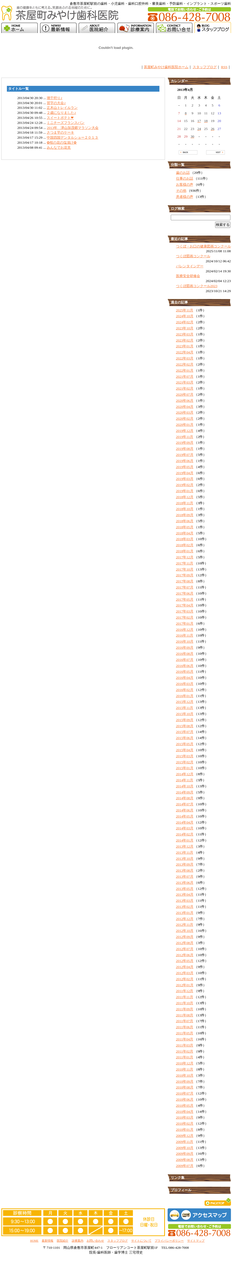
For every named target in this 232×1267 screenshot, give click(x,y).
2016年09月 (184, 647)
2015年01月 (184, 768)
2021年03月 (184, 382)
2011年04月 (184, 1039)
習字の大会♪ (56, 103)
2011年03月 (184, 1045)
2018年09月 (184, 515)
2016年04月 (184, 678)
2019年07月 (184, 455)
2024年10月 (184, 316)
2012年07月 (184, 949)
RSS (224, 67)
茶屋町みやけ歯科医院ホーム (166, 67)
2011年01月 (184, 1057)
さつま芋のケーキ (60, 132)
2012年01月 (184, 985)
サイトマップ (196, 1240)
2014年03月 (184, 828)
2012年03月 (184, 973)
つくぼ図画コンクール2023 (196, 286)
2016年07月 (184, 660)
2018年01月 (184, 551)
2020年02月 (184, 418)
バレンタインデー (189, 266)
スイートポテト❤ (60, 118)
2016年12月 (184, 630)
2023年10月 (184, 328)
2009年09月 (184, 1154)
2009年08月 (184, 1160)
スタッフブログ (205, 67)
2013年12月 (184, 846)
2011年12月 (184, 991)
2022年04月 (184, 352)
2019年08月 (184, 449)
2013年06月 (184, 883)
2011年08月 (184, 1015)
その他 (181, 191)
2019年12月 (184, 431)
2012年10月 (184, 931)
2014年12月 (184, 774)
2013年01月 (184, 913)
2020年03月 (184, 412)
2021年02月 (184, 388)
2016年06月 (184, 666)
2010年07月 (184, 1093)
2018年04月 (184, 533)
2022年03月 (184, 358)
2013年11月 (184, 852)
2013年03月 (184, 901)
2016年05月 (184, 672)
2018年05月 (184, 527)
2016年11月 (184, 635)
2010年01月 (184, 1130)
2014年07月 (184, 804)
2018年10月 (184, 509)
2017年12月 (184, 557)
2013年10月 (184, 859)
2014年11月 (184, 780)
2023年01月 (184, 346)
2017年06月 (184, 593)
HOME (34, 1240)
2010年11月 (184, 1069)
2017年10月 (184, 569)
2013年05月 (184, 889)
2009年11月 (184, 1142)
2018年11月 (184, 503)
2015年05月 (184, 744)
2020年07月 (184, 394)
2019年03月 (184, 479)
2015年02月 (184, 762)
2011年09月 (184, 1009)
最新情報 (47, 1240)
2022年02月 (184, 364)
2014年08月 (184, 798)
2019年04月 (184, 473)
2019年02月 (184, 485)
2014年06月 (184, 810)
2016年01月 (184, 696)
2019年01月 (184, 491)
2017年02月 (184, 617)
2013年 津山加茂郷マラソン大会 (72, 128)
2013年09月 (184, 864)
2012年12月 (184, 919)
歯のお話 (183, 173)
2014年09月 (184, 792)
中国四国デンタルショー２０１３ (72, 137)
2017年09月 (184, 575)
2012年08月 (184, 943)
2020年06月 (184, 401)
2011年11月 (184, 997)
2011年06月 (184, 1027)
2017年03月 (184, 611)
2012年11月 (184, 925)
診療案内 (77, 1240)
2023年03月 (184, 334)
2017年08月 (184, 581)
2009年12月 (184, 1136)
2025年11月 (184, 310)
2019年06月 (184, 461)
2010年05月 (184, 1105)
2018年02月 (184, 545)
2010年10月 (184, 1075)
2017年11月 (184, 563)
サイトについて (141, 1240)
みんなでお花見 (59, 147)
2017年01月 (184, 623)
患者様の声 (184, 197)
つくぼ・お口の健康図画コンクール (203, 246)
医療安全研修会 (188, 276)
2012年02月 (184, 979)
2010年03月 (184, 1117)
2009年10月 (184, 1148)
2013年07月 (184, 876)
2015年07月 (184, 732)
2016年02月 (184, 690)
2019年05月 (184, 467)
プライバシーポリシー (169, 1240)
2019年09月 (184, 443)
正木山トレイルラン (62, 108)
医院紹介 (62, 1240)
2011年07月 (184, 1021)
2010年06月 (184, 1099)
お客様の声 (184, 184)
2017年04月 (184, 605)
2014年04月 (184, 822)
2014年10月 (184, 786)
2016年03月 (184, 684)
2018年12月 (184, 497)
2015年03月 (184, 756)
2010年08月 (184, 1087)
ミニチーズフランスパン (65, 123)
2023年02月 (184, 340)
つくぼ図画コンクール (193, 256)
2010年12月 (184, 1063)
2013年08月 (184, 870)
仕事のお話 (184, 178)
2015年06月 (184, 738)
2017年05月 (184, 599)
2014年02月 (184, 834)
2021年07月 (184, 376)
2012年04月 (184, 967)
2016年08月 (184, 654)
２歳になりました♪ (61, 113)
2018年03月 (184, 539)
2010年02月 (184, 1123)
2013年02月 (184, 907)
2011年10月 (184, 1003)
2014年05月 (184, 816)
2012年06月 (184, 955)
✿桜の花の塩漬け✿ (62, 142)
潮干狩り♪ (54, 98)
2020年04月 (184, 407)
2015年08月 (184, 726)
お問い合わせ (95, 1240)
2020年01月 (184, 425)
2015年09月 (184, 720)
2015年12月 (184, 702)
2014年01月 (184, 840)
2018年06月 (184, 521)
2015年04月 (184, 750)
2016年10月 (184, 641)
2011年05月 (184, 1033)
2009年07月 (184, 1166)
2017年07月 (184, 587)
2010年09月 (184, 1081)
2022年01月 (184, 370)
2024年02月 (184, 322)
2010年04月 (184, 1112)
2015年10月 (184, 714)
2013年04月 (184, 894)
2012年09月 (184, 937)
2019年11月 (184, 437)
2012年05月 (184, 961)
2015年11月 (184, 708)
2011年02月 (184, 1051)
